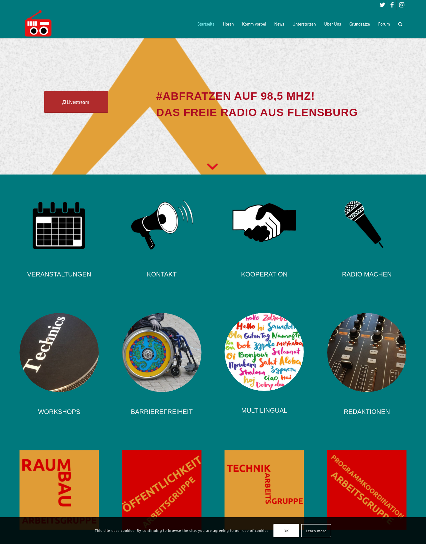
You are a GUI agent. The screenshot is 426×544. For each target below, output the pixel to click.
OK (286, 530)
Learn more (316, 530)
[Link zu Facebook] (392, 5)
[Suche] (400, 24)
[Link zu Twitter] (382, 5)
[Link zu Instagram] (401, 5)
